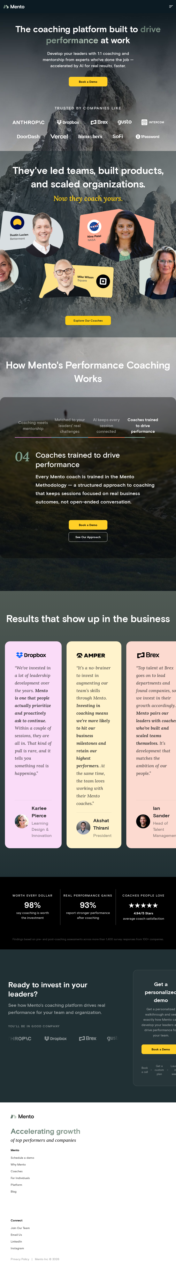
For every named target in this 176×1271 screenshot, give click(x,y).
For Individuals (20, 1178)
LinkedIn (16, 1241)
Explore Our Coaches (88, 320)
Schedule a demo (22, 1157)
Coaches (17, 1171)
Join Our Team (20, 1228)
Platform (16, 1184)
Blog (13, 1191)
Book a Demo (88, 81)
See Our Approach (88, 537)
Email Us (16, 1234)
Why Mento (18, 1164)
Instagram (17, 1248)
